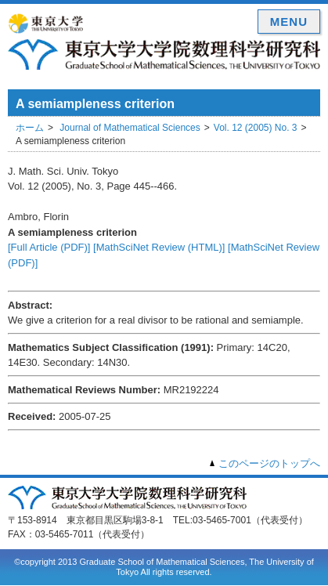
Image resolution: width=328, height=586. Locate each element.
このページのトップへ (269, 463)
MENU (289, 21)
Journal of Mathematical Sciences (129, 127)
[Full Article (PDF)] (49, 247)
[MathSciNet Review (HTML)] (159, 247)
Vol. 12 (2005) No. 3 (255, 127)
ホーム (30, 127)
